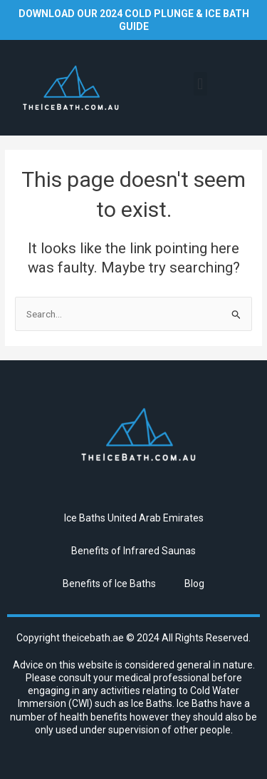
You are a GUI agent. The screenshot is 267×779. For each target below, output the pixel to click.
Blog (194, 583)
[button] (200, 84)
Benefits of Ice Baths (109, 583)
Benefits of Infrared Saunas (133, 550)
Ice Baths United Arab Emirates (134, 518)
